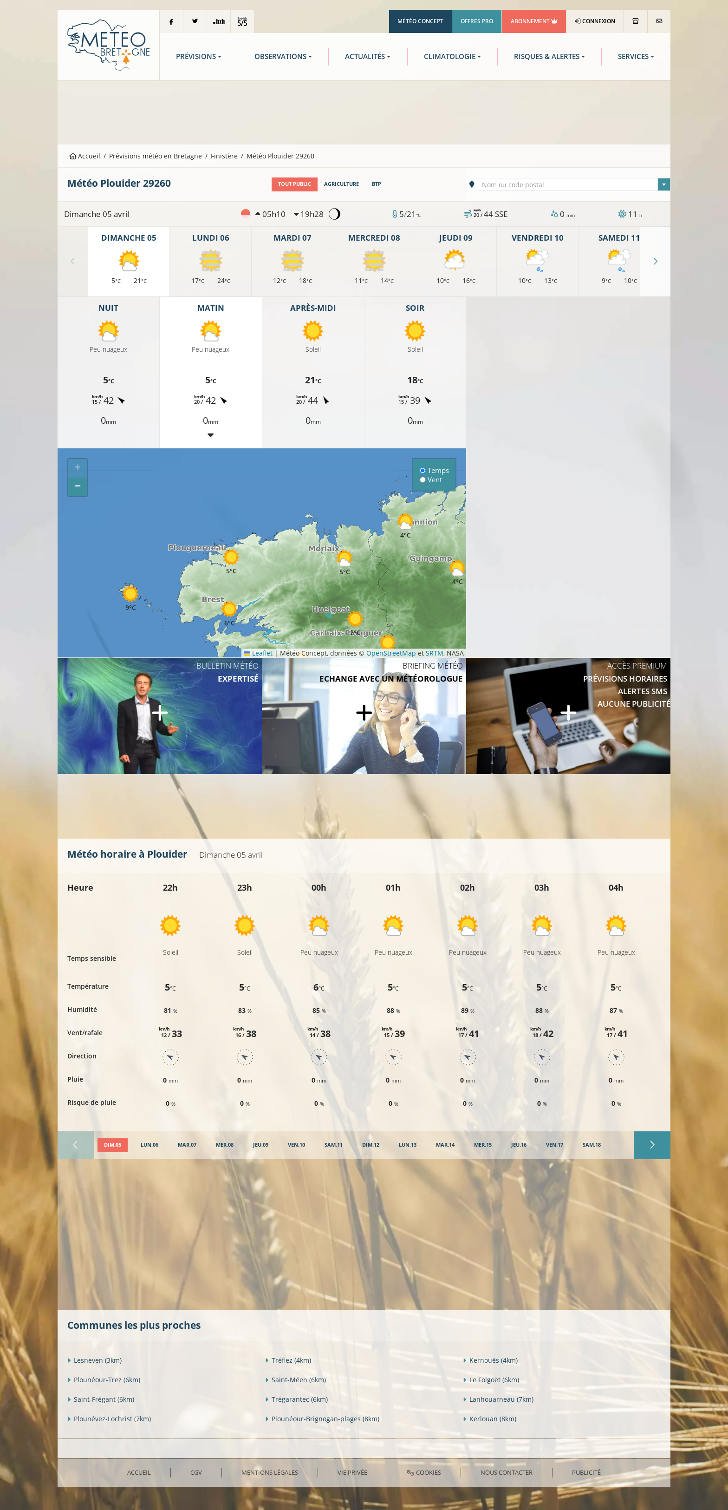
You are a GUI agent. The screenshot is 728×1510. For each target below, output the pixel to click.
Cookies (424, 1472)
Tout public (294, 184)
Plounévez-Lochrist (109, 1418)
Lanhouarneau (498, 1399)
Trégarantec (296, 1399)
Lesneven (94, 1360)
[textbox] (574, 184)
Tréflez (288, 1360)
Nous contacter (507, 1472)
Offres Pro (477, 21)
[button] (229, 613)
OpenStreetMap (391, 653)
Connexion (595, 21)
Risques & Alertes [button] (546, 56)
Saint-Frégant (100, 1399)
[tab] (113, 1145)
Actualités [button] (365, 56)
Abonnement (534, 21)
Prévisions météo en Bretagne (155, 155)
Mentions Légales (269, 1472)
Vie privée (352, 1472)
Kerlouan (489, 1418)
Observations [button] (280, 56)
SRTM (434, 653)
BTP (376, 184)
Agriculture (341, 184)
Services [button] (633, 56)
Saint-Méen (295, 1379)
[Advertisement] (364, 111)
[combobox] (574, 184)
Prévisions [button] (196, 56)
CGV (196, 1472)
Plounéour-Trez (103, 1379)
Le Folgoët (491, 1379)
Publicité (586, 1472)
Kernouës (490, 1360)
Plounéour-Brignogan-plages (322, 1418)
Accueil (85, 155)
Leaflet (258, 653)
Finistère (224, 155)
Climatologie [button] (449, 56)
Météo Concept (420, 21)
